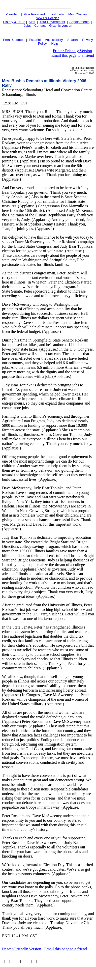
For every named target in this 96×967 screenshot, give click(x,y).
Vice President (34, 14)
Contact (40, 25)
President (12, 14)
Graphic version (60, 25)
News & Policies (47, 18)
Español (35, 40)
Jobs (27, 25)
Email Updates (13, 40)
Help (54, 43)
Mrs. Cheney (77, 14)
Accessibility (54, 40)
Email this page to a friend (72, 55)
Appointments (79, 22)
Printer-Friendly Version (72, 51)
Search (72, 40)
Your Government (52, 22)
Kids (32, 22)
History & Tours (14, 22)
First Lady (56, 14)
